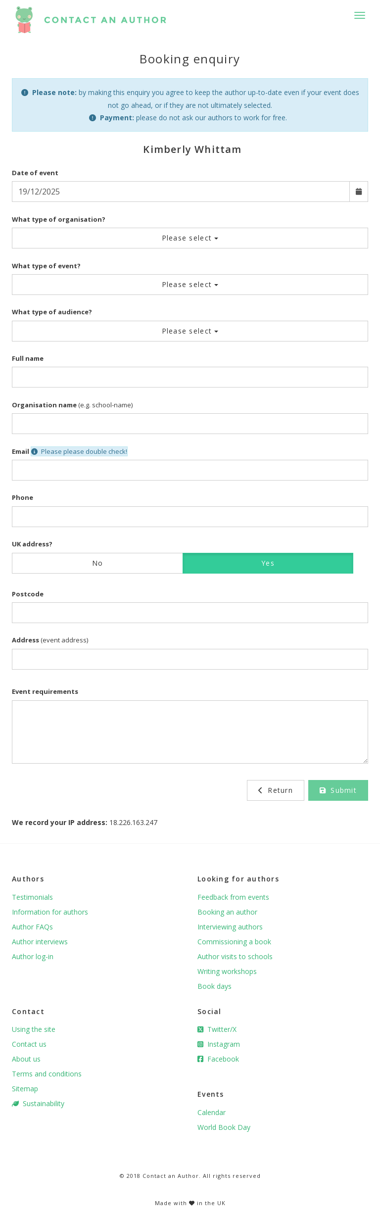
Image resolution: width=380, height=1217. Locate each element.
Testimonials (32, 897)
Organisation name (44, 404)
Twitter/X (217, 1029)
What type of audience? (52, 311)
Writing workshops (227, 971)
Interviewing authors (230, 926)
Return (275, 790)
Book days (214, 986)
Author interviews (40, 941)
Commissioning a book (234, 941)
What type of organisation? (58, 219)
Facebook (218, 1059)
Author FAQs (32, 926)
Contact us (29, 1044)
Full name (28, 358)
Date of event (35, 172)
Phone (22, 497)
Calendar (211, 1112)
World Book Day (223, 1127)
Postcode (28, 593)
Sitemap (25, 1088)
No (97, 563)
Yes (268, 563)
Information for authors (50, 912)
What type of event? (46, 265)
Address (25, 639)
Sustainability (38, 1103)
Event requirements (45, 691)
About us (26, 1059)
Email (20, 451)
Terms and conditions (47, 1073)
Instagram (218, 1044)
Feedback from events (233, 897)
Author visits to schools (235, 956)
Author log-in (32, 956)
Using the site (33, 1029)
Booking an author (227, 912)
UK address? (32, 543)
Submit (338, 790)
